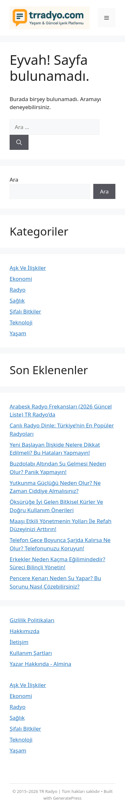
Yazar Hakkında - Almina (40, 663)
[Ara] (19, 142)
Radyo (18, 289)
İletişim (19, 642)
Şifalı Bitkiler (25, 311)
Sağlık (17, 300)
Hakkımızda (24, 631)
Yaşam (18, 333)
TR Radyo (48, 791)
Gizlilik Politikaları (32, 620)
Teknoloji (21, 322)
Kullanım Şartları (31, 653)
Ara (14, 179)
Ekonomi (21, 278)
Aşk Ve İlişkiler (28, 267)
